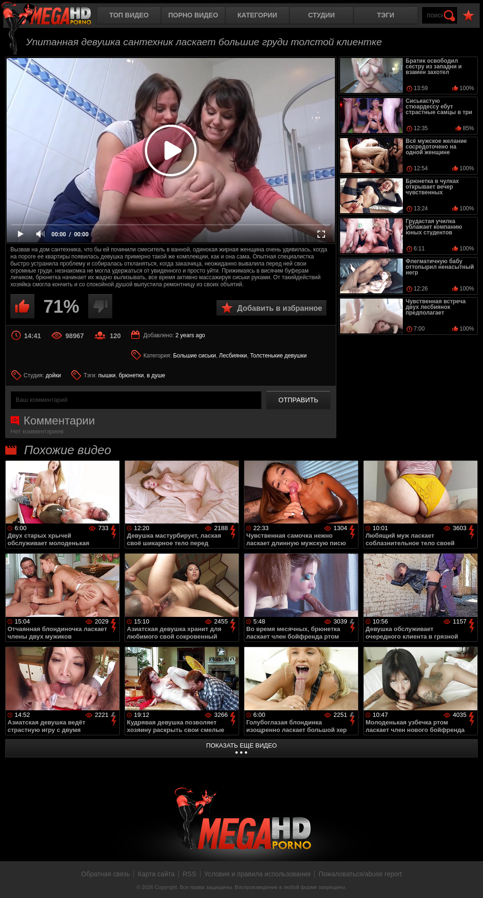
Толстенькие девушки (278, 355)
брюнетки (131, 375)
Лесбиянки (233, 355)
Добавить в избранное (279, 308)
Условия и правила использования (257, 874)
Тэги (385, 15)
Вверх (469, 880)
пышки (107, 375)
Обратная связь (105, 874)
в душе (156, 375)
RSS (189, 874)
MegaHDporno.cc (54, 16)
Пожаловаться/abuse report (360, 874)
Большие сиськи (194, 355)
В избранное (468, 15)
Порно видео (193, 15)
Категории (257, 15)
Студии (321, 15)
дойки (53, 375)
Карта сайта (156, 874)
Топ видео (129, 15)
